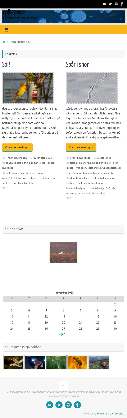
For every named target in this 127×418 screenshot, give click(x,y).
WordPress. (116, 413)
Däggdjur (97, 162)
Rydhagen (45, 178)
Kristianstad (94, 167)
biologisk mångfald (80, 162)
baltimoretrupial (15, 173)
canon (9, 162)
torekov (28, 183)
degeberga (76, 178)
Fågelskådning (22, 162)
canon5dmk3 (9, 178)
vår (113, 188)
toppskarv (17, 183)
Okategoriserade (112, 167)
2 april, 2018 (104, 157)
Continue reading (18, 147)
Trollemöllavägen (93, 173)
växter (95, 193)
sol (53, 178)
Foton (42, 162)
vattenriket (83, 193)
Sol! (6, 64)
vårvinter (71, 193)
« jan (62, 334)
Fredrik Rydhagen (16, 157)
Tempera (102, 413)
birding (30, 173)
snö (68, 173)
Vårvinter (109, 173)
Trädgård (76, 173)
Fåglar (34, 162)
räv (114, 178)
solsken (6, 183)
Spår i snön (78, 64)
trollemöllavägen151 (98, 188)
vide (102, 193)
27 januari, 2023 (42, 157)
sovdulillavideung (93, 183)
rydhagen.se (14, 11)
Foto (86, 178)
